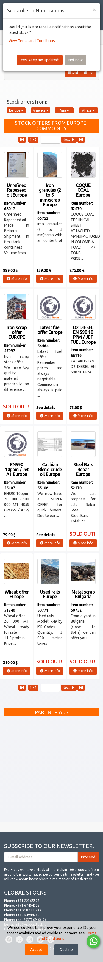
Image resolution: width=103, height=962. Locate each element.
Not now (75, 60)
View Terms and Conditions (32, 41)
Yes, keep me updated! (40, 60)
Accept (36, 949)
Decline (66, 949)
